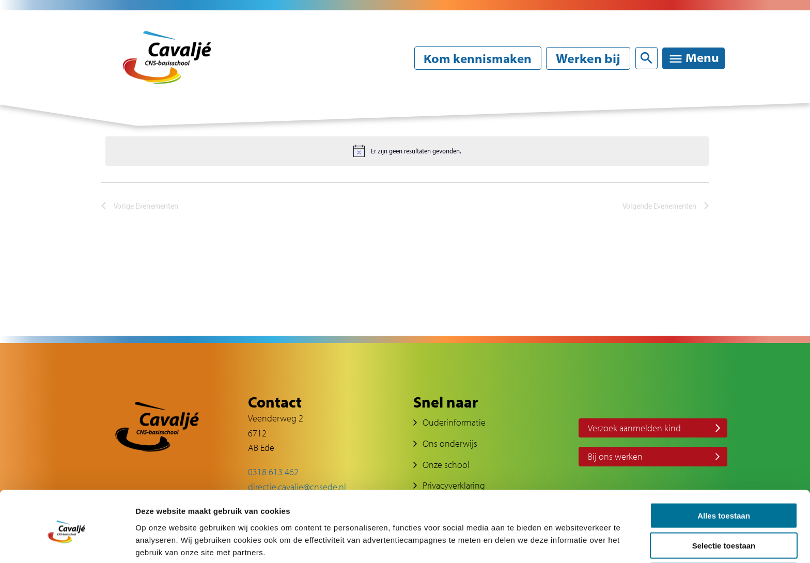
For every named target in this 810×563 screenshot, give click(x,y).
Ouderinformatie (454, 422)
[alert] (407, 150)
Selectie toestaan (724, 502)
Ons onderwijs (450, 443)
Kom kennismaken (476, 58)
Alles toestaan (723, 472)
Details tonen (558, 542)
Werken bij (587, 58)
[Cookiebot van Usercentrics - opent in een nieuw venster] (67, 543)
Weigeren (723, 532)
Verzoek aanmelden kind (634, 428)
